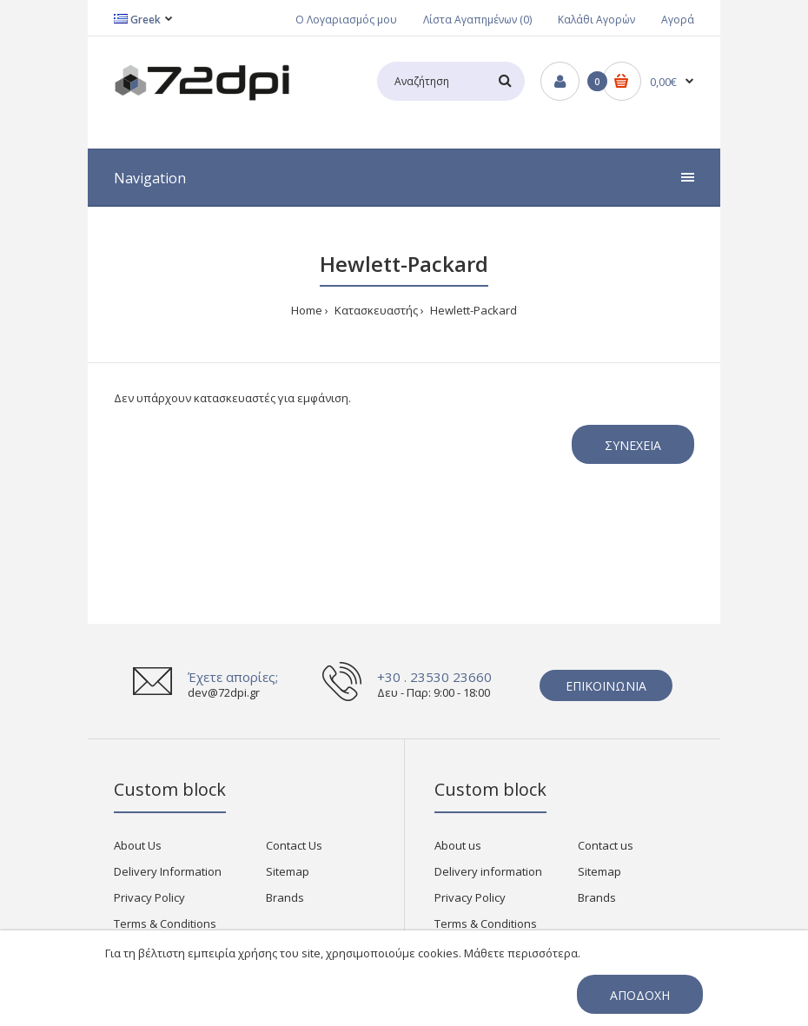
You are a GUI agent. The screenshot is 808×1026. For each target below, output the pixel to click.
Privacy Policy (149, 897)
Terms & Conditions (165, 923)
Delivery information (488, 871)
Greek (137, 19)
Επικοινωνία (606, 686)
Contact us (605, 845)
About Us (138, 845)
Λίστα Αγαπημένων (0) (477, 19)
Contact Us (294, 845)
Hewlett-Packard (472, 310)
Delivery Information (168, 871)
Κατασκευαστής (375, 310)
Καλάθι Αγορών (596, 19)
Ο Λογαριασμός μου (346, 19)
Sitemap (287, 871)
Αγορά (677, 19)
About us (457, 845)
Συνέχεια (633, 445)
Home (306, 310)
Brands (285, 897)
